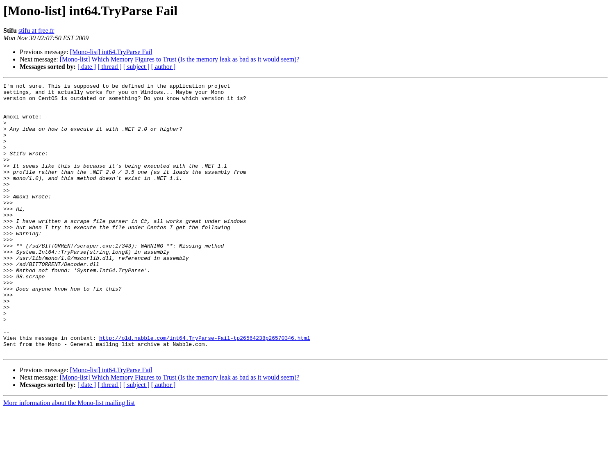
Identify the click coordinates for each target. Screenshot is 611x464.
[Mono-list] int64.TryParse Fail (111, 51)
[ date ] (86, 66)
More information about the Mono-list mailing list (69, 456)
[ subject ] (136, 66)
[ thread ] (110, 66)
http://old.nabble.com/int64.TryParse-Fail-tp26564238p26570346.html (204, 389)
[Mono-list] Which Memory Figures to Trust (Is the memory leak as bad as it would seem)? (180, 59)
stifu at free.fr (36, 30)
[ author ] (163, 66)
